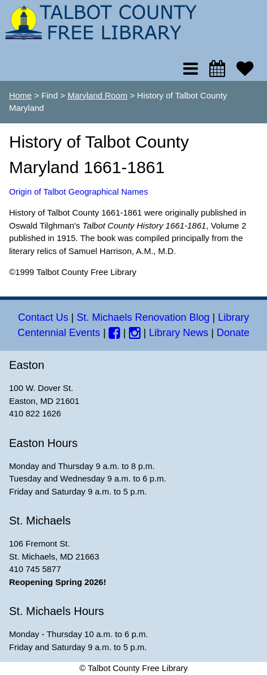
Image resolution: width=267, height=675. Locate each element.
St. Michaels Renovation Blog (142, 317)
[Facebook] (114, 332)
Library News (178, 332)
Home (20, 95)
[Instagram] (135, 332)
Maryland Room (97, 95)
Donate (233, 332)
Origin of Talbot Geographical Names (78, 191)
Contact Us (43, 317)
